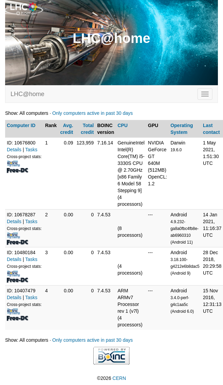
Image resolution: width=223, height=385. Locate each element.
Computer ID (21, 125)
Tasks (31, 149)
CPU (122, 125)
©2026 (111, 378)
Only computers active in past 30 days (92, 113)
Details (14, 149)
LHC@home (27, 94)
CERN (119, 378)
